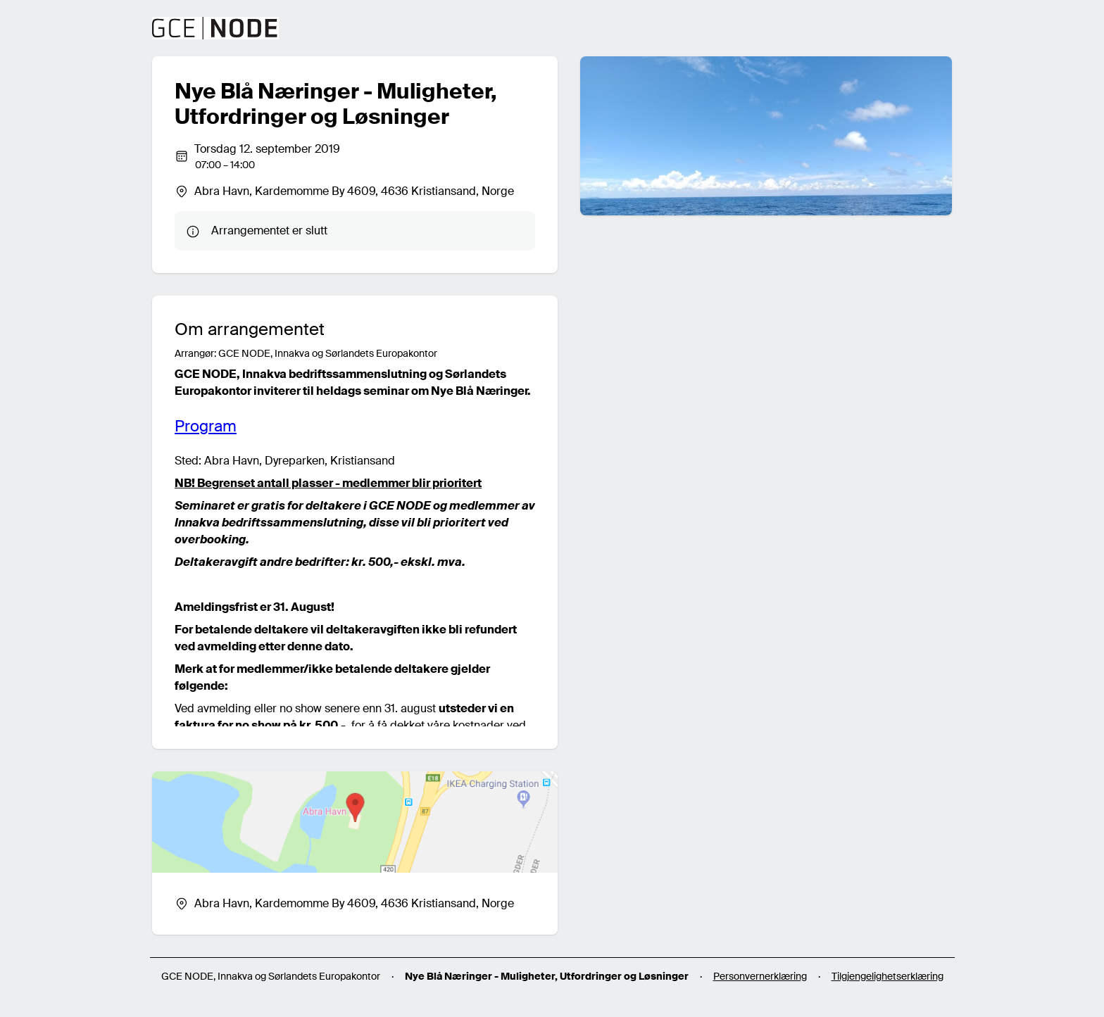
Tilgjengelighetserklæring (887, 976)
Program (206, 426)
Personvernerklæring (760, 976)
